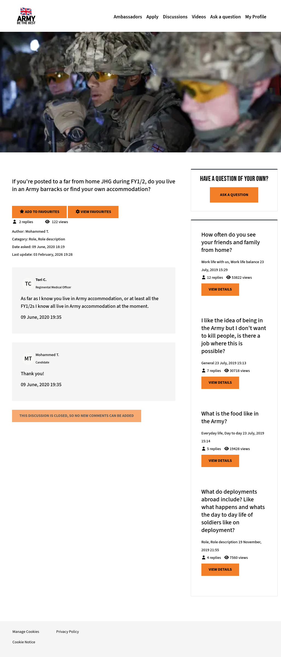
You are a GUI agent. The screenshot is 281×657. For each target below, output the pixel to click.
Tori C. (41, 280)
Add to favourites (39, 212)
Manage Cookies (26, 632)
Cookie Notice (24, 642)
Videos (199, 16)
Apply (152, 16)
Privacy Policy (67, 632)
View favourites (93, 212)
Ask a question (225, 16)
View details (220, 289)
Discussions (175, 16)
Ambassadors (128, 16)
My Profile (255, 16)
